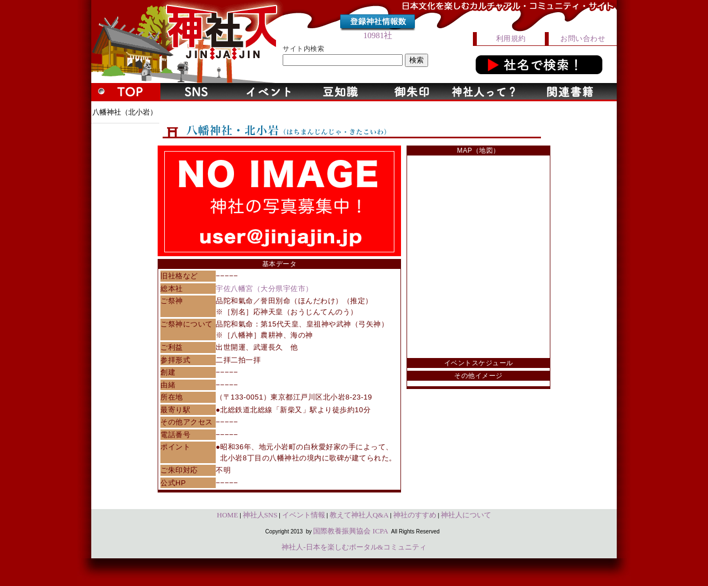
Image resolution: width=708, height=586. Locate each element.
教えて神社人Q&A (359, 515)
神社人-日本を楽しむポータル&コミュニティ (354, 547)
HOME (227, 515)
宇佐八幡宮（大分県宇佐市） (264, 288)
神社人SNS (260, 515)
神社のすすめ (414, 515)
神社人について (466, 515)
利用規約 (511, 38)
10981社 (378, 35)
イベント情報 (303, 515)
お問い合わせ (582, 38)
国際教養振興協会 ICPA (350, 531)
